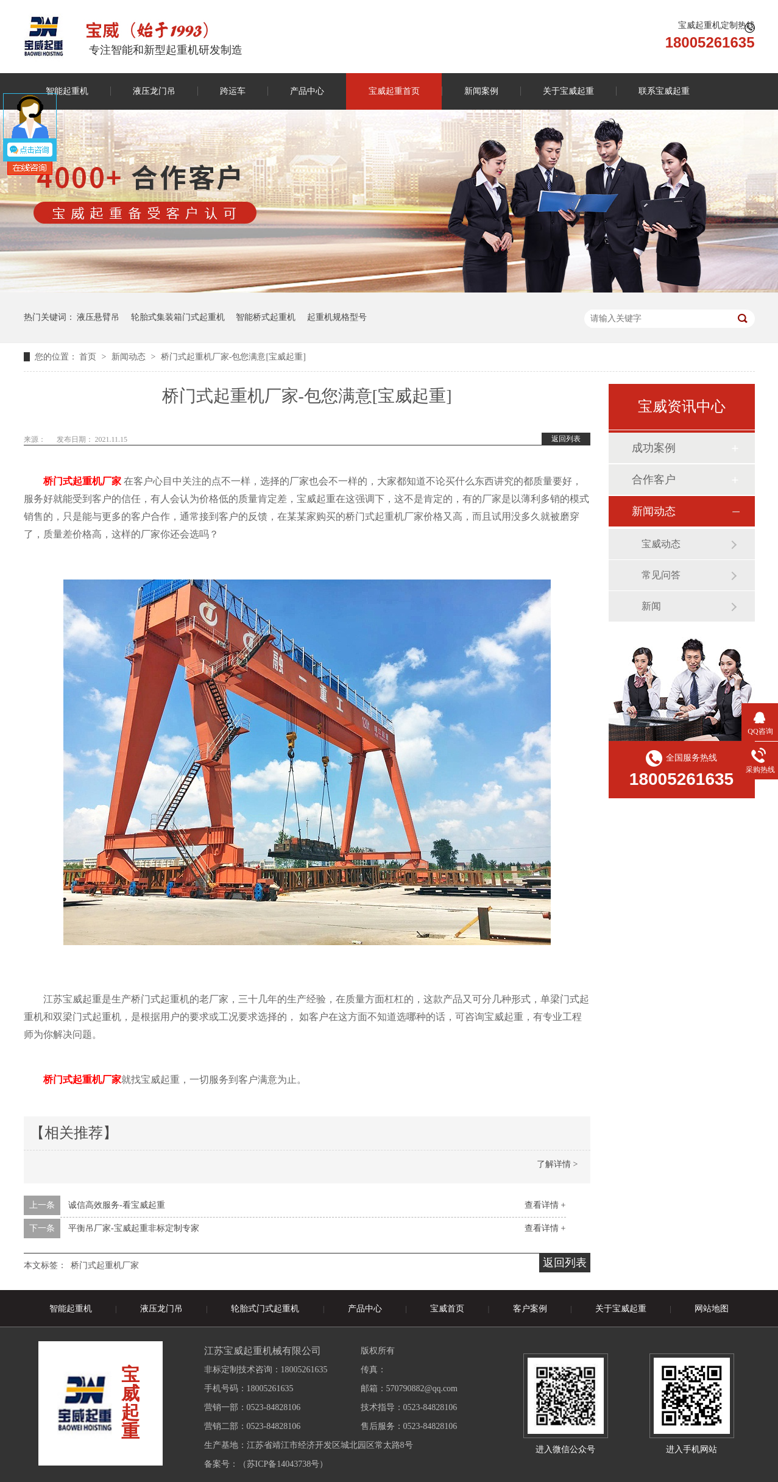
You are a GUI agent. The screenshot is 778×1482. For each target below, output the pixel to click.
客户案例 (530, 1308)
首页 (89, 356)
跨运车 (233, 91)
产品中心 (307, 91)
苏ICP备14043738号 (283, 1464)
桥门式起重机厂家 (105, 1265)
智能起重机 (67, 91)
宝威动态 (661, 544)
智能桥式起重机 (265, 317)
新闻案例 (481, 91)
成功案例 (654, 448)
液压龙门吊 (154, 91)
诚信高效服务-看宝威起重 (116, 1205)
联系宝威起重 (664, 91)
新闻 (651, 606)
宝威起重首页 (394, 91)
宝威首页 (447, 1308)
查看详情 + (545, 1205)
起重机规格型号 (337, 317)
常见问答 (661, 575)
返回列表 (566, 438)
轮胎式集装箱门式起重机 (178, 317)
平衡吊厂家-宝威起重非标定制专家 (133, 1228)
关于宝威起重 (568, 91)
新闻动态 (129, 356)
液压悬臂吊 (98, 317)
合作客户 (654, 479)
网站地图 (712, 1308)
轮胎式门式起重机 (265, 1308)
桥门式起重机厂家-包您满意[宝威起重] (233, 356)
